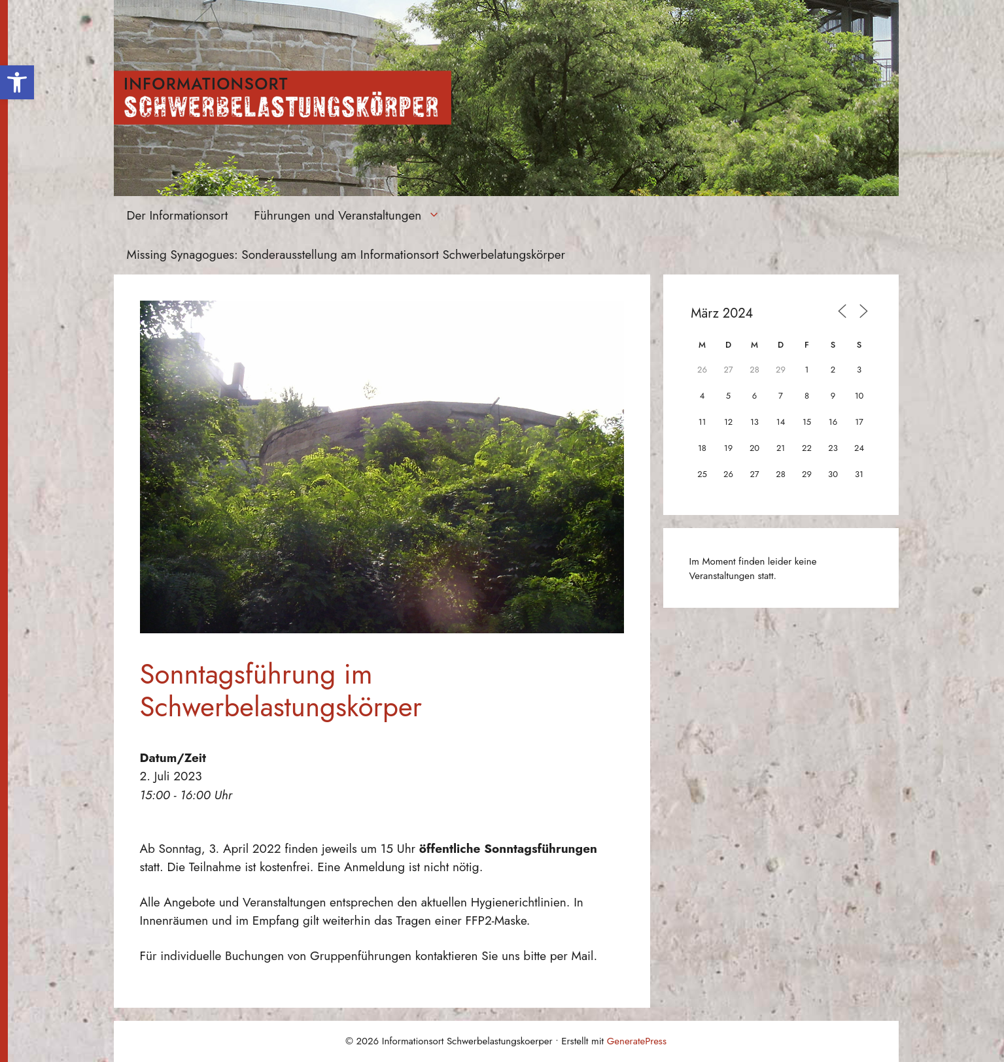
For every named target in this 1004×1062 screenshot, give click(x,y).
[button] (17, 82)
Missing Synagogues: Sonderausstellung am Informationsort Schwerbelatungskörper (346, 254)
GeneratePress (636, 1041)
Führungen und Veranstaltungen (353, 215)
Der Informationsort (177, 215)
